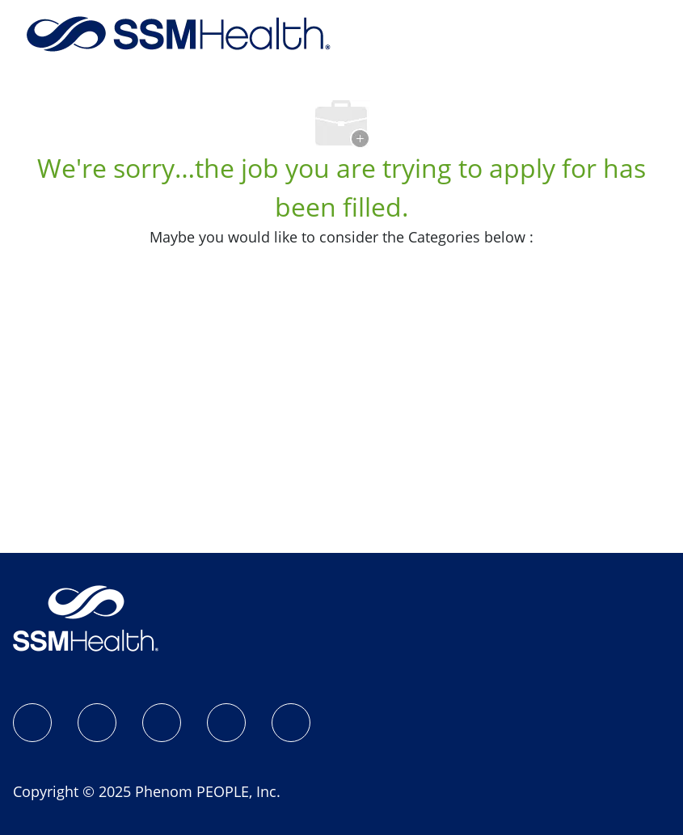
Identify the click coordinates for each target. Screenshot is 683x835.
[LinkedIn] (161, 722)
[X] (226, 722)
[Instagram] (97, 722)
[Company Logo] (179, 32)
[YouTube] (291, 722)
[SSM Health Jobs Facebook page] (32, 722)
